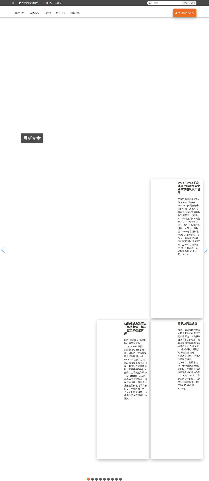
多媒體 (47, 12)
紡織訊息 (34, 12)
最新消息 (19, 12)
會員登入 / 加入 (184, 12)
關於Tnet (75, 12)
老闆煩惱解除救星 (28, 3)
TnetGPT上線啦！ (53, 2)
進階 (193, 3)
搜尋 (186, 3)
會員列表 (60, 12)
